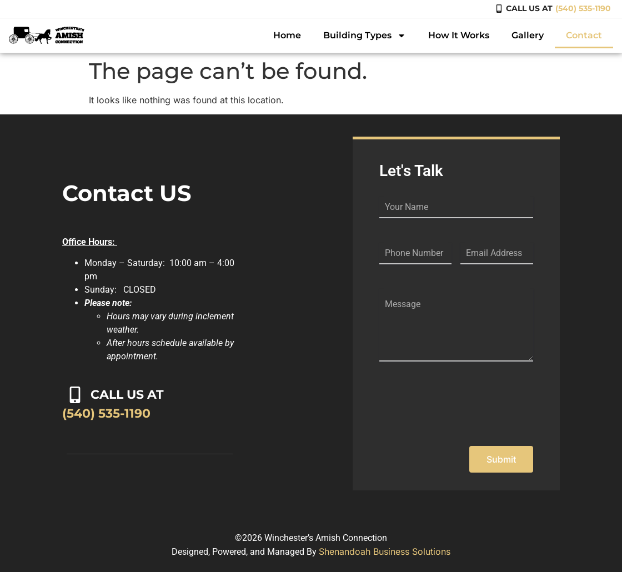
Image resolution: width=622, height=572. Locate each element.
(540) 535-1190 (583, 8)
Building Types (364, 36)
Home (287, 35)
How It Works (458, 35)
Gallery (527, 35)
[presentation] (463, 408)
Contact (584, 35)
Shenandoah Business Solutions (384, 551)
